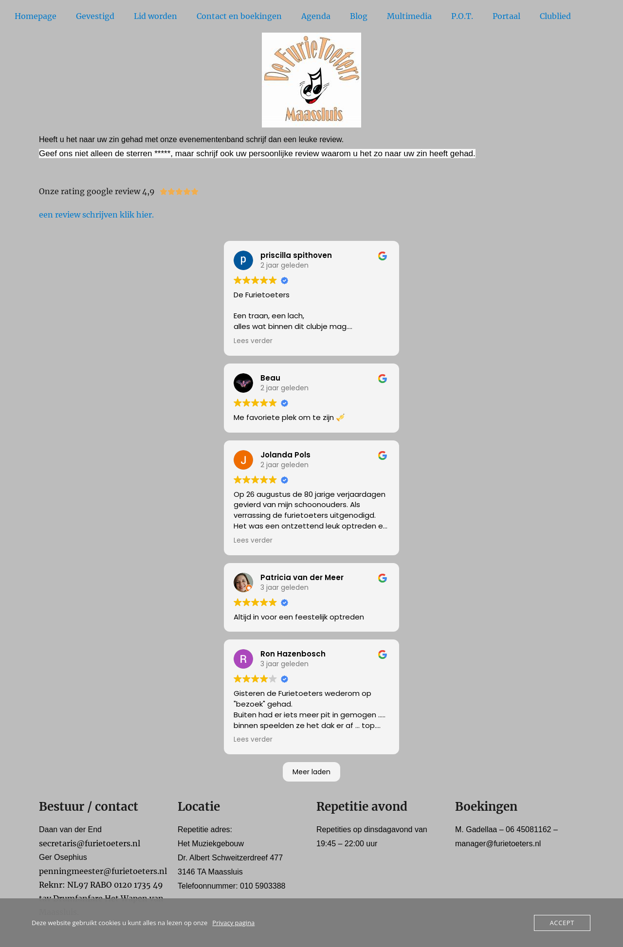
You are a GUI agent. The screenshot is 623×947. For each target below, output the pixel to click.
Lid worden (155, 16)
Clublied (555, 16)
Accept (562, 922)
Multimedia (409, 16)
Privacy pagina (233, 922)
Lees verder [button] (253, 341)
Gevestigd (95, 16)
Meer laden (311, 772)
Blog (358, 16)
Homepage (35, 16)
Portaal (506, 16)
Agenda (315, 16)
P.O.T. (462, 16)
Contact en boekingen (239, 16)
